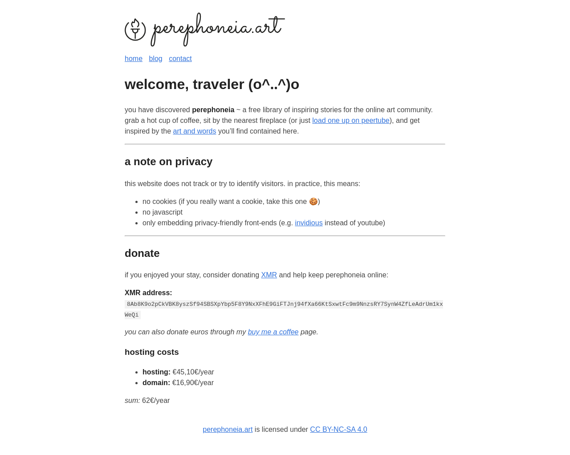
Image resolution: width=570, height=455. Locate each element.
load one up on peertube (350, 120)
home (133, 58)
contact (180, 58)
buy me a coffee (273, 332)
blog (155, 58)
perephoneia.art (227, 429)
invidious (308, 223)
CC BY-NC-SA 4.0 (338, 429)
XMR (269, 275)
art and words (194, 131)
